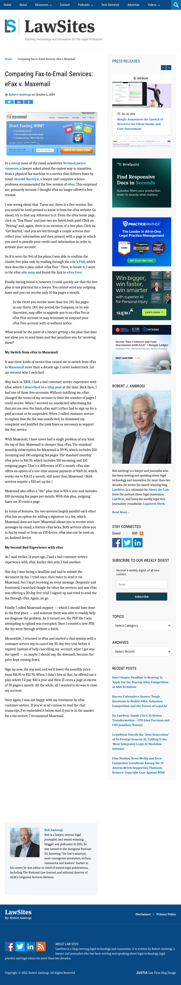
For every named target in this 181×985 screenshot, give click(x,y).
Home (7, 5)
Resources (41, 5)
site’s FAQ (77, 262)
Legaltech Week (154, 504)
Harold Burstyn (26, 179)
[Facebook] (9, 946)
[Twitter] (20, 946)
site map (28, 272)
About (23, 5)
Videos (152, 5)
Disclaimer (143, 914)
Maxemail (16, 367)
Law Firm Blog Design (156, 973)
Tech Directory (110, 5)
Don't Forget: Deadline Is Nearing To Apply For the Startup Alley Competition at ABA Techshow (140, 682)
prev (163, 67)
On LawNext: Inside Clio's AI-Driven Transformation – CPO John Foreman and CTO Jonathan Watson (141, 720)
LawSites (118, 489)
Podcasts (84, 5)
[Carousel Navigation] (141, 67)
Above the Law (159, 489)
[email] (141, 584)
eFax (71, 184)
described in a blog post (43, 387)
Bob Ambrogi (53, 830)
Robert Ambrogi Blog (53, 29)
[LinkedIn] (30, 946)
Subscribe (142, 596)
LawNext (118, 499)
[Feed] (41, 946)
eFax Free (74, 272)
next (168, 67)
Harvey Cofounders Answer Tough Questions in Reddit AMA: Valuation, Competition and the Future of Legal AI (139, 701)
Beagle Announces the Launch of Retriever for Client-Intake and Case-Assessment (140, 124)
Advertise (134, 5)
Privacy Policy (166, 914)
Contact (65, 5)
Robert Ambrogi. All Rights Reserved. (52, 973)
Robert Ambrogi (20, 94)
